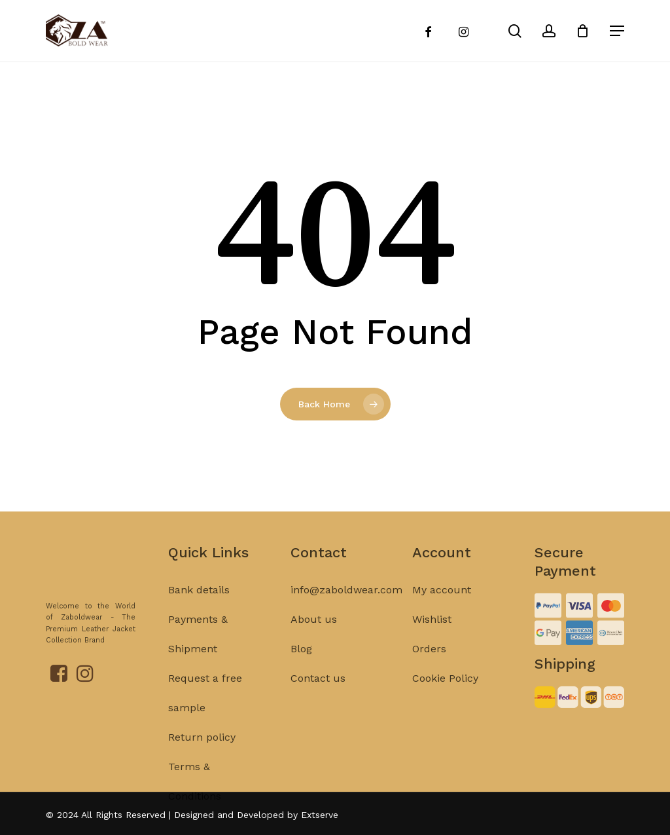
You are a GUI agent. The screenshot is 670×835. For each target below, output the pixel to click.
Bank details (199, 612)
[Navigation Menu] (617, 30)
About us (314, 641)
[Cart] (584, 31)
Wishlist (431, 641)
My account (441, 612)
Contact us (318, 700)
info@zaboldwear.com (346, 612)
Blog (301, 671)
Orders (429, 671)
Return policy (202, 759)
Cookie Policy (445, 700)
